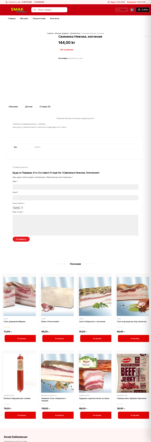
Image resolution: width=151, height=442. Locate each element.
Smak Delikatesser (16, 428)
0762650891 (39, 2)
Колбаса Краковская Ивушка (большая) (145, 38)
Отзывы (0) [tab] (45, 97)
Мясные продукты (62, 33)
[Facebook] (6, 439)
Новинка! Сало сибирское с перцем (53, 391)
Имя (15, 173)
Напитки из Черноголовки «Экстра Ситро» (148, 38)
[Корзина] (142, 9)
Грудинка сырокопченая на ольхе (94, 390)
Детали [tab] (28, 97)
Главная (12, 18)
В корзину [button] (22, 330)
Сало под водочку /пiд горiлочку (131, 313)
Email (15, 183)
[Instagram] (12, 439)
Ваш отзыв (18, 203)
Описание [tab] (13, 97)
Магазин (24, 18)
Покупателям (39, 18)
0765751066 (27, 2)
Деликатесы (75, 33)
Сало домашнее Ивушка (14, 313)
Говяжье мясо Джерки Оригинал (131, 390)
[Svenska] (132, 9)
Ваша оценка (19, 194)
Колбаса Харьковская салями (17, 390)
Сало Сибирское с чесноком (92, 313)
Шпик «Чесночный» (50, 313)
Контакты (54, 18)
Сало (81, 58)
